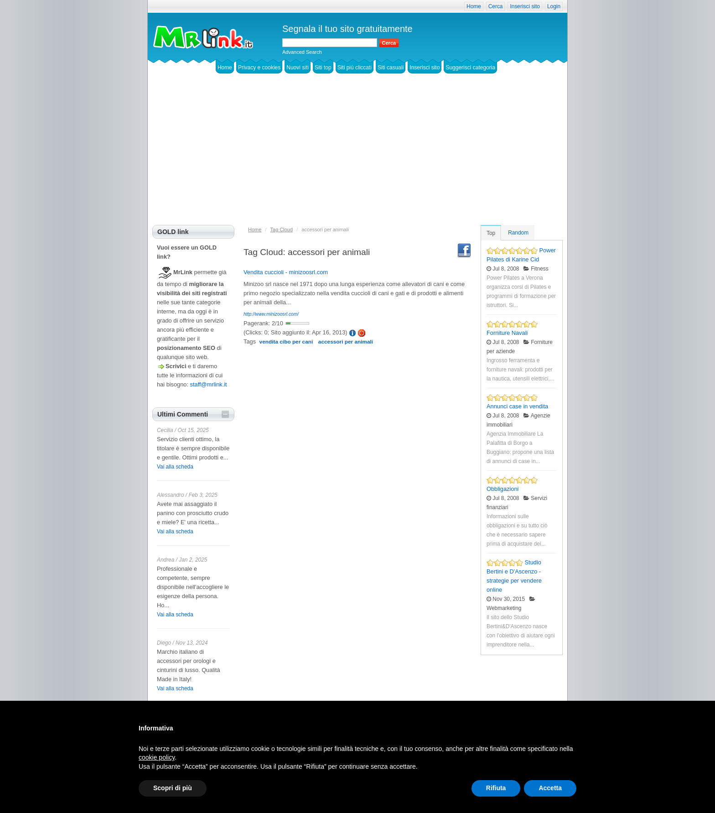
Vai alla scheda (175, 467)
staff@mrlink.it (208, 384)
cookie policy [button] (157, 757)
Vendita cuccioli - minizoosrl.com (286, 272)
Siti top (323, 67)
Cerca (495, 6)
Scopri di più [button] (172, 788)
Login (553, 6)
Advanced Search (302, 52)
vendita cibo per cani (286, 342)
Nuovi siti (297, 67)
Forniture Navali (507, 332)
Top (491, 233)
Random (518, 232)
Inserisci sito (524, 6)
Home (473, 6)
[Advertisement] (357, 156)
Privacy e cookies (259, 67)
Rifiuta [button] (496, 788)
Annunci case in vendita (517, 406)
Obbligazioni (502, 488)
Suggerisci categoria (470, 67)
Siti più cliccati (354, 67)
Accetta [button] (550, 788)
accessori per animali (345, 342)
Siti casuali (391, 67)
